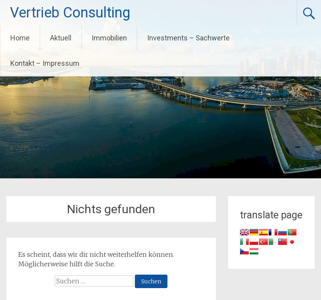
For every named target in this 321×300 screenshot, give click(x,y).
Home (20, 38)
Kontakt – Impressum (44, 63)
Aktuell (60, 38)
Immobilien (109, 38)
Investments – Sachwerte (188, 38)
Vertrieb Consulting (70, 12)
